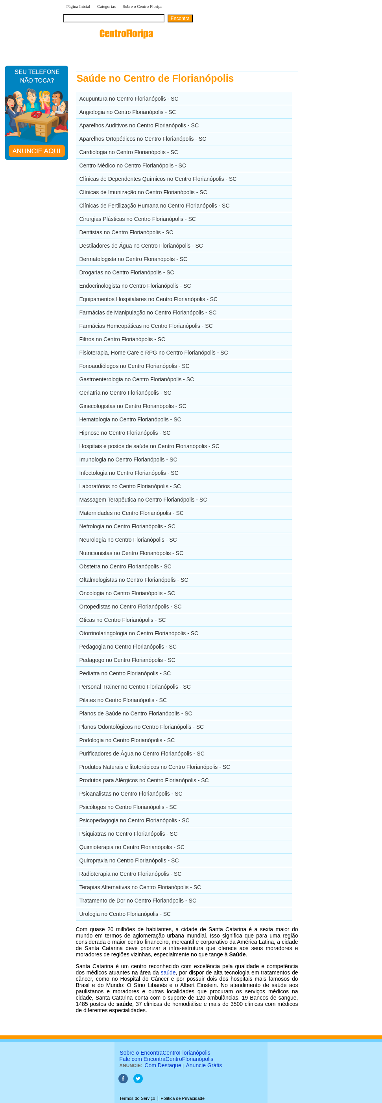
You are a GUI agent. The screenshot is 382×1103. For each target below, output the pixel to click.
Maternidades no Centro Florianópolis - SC (131, 513)
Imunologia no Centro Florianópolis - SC (128, 459)
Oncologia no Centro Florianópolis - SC (127, 593)
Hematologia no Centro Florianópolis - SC (130, 419)
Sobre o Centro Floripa (143, 6)
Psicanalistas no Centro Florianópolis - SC (131, 793)
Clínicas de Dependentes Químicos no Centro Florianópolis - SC (158, 179)
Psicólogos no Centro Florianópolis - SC (128, 807)
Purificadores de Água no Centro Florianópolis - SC (142, 753)
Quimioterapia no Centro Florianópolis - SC (132, 847)
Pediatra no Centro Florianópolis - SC (125, 673)
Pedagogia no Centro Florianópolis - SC (128, 646)
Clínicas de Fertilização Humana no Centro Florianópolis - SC (154, 205)
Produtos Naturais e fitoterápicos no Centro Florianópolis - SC (155, 767)
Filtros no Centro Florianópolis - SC (122, 339)
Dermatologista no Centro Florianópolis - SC (133, 259)
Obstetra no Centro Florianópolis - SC (125, 566)
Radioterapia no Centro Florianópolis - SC (130, 874)
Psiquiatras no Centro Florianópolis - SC (128, 834)
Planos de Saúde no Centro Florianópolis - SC (135, 713)
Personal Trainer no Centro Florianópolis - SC (135, 687)
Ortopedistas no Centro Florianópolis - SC (130, 606)
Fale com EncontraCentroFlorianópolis (166, 1059)
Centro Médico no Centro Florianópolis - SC (132, 165)
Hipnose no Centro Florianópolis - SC (125, 433)
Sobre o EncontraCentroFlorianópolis (165, 1053)
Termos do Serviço (137, 1098)
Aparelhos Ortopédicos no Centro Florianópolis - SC (143, 139)
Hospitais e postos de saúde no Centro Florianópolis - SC (149, 446)
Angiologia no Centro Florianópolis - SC (127, 112)
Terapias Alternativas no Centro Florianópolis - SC (140, 887)
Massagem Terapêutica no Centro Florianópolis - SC (143, 499)
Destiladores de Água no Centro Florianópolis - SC (141, 246)
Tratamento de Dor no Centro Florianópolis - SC (138, 900)
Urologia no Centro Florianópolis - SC (125, 914)
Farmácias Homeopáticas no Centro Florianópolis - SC (146, 326)
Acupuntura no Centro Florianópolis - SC (129, 99)
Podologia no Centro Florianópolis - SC (127, 740)
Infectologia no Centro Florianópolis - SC (129, 473)
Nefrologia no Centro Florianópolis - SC (127, 526)
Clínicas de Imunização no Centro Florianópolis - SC (143, 192)
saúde (168, 972)
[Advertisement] (339, 183)
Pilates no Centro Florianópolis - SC (123, 700)
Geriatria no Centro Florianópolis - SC (125, 393)
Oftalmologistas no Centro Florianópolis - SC (133, 580)
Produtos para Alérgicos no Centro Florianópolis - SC (144, 780)
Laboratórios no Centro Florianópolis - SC (130, 486)
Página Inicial (78, 6)
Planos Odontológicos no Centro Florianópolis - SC (141, 727)
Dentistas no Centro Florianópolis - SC (126, 232)
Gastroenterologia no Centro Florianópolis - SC (136, 379)
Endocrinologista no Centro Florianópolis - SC (135, 286)
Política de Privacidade (183, 1098)
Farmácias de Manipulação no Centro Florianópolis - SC (148, 312)
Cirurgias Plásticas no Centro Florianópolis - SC (137, 219)
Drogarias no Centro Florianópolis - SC (126, 272)
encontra (108, 33)
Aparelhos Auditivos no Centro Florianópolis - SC (139, 125)
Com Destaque (162, 1065)
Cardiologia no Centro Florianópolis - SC (128, 152)
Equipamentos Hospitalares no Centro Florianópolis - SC (148, 299)
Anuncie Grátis (204, 1065)
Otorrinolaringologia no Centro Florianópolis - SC (139, 633)
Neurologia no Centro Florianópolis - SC (128, 540)
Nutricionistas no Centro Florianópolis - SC (131, 553)
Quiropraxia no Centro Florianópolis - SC (129, 860)
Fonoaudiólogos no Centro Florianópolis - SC (134, 366)
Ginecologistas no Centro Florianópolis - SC (132, 406)
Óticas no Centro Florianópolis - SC (122, 620)
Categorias (106, 6)
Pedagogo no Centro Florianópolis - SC (127, 660)
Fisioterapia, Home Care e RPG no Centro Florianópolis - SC (153, 352)
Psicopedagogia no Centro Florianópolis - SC (134, 820)
